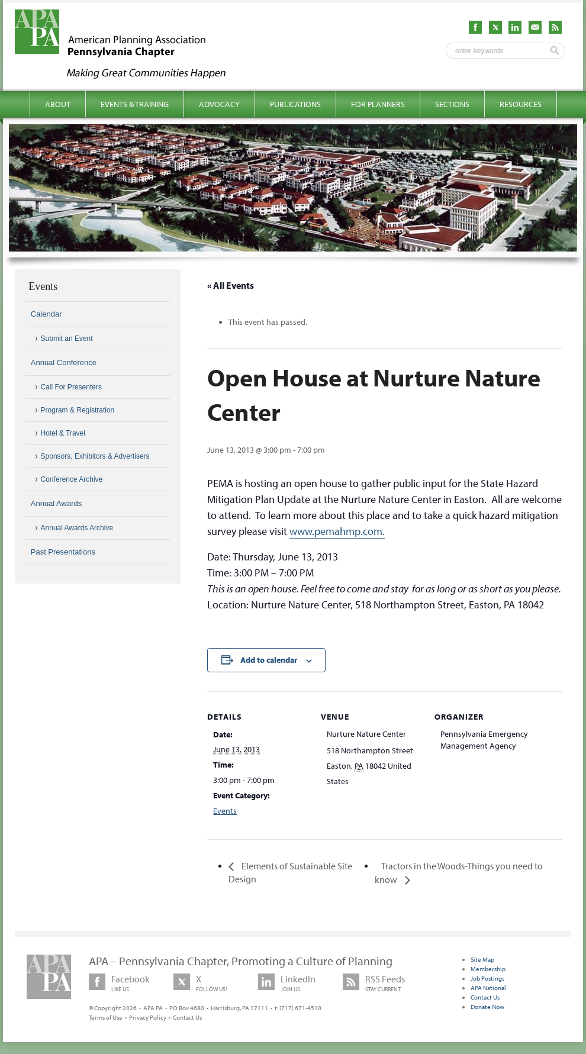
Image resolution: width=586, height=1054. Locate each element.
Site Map (482, 959)
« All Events (230, 285)
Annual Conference (63, 362)
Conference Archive (72, 479)
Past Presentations (63, 551)
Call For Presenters (71, 387)
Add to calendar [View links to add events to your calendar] (268, 660)
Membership (488, 969)
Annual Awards (56, 503)
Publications (295, 104)
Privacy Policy (147, 1017)
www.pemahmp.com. (337, 531)
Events (225, 810)
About (57, 104)
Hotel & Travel (63, 433)
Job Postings (487, 978)
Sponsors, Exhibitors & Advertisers (95, 456)
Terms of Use (106, 1017)
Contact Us (187, 1017)
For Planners (378, 104)
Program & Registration (78, 410)
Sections (452, 104)
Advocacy (219, 104)
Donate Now (487, 1007)
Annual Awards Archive (77, 528)
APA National (488, 988)
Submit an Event (67, 338)
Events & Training (135, 104)
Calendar (46, 314)
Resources (521, 104)
